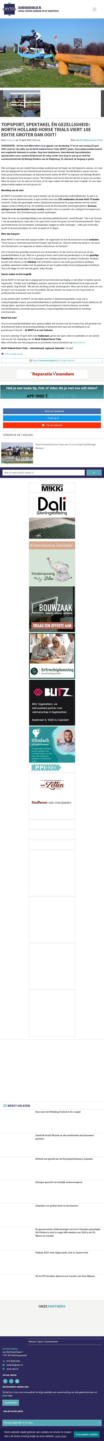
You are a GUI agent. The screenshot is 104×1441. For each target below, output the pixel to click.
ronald (13, 354)
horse (20, 354)
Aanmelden (10, 1402)
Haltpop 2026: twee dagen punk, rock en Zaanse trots (61, 1252)
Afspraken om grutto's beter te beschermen (56, 1206)
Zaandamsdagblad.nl (29, 7)
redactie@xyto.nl (14, 1365)
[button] (1, 103)
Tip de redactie (52, 425)
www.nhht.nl (79, 342)
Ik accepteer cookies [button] (87, 1434)
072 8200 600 (13, 1361)
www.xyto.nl (12, 1369)
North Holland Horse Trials (89, 140)
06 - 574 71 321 (63, 396)
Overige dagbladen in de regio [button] (18, 1422)
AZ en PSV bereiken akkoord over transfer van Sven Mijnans (65, 1276)
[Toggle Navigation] (94, 9)
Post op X (52, 418)
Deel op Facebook (52, 411)
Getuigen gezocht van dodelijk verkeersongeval (58, 1182)
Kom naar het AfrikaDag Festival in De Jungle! (58, 1112)
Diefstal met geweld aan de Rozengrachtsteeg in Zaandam (64, 1159)
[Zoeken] (94, 472)
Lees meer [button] (60, 1436)
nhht (7, 354)
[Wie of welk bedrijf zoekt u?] (43, 472)
